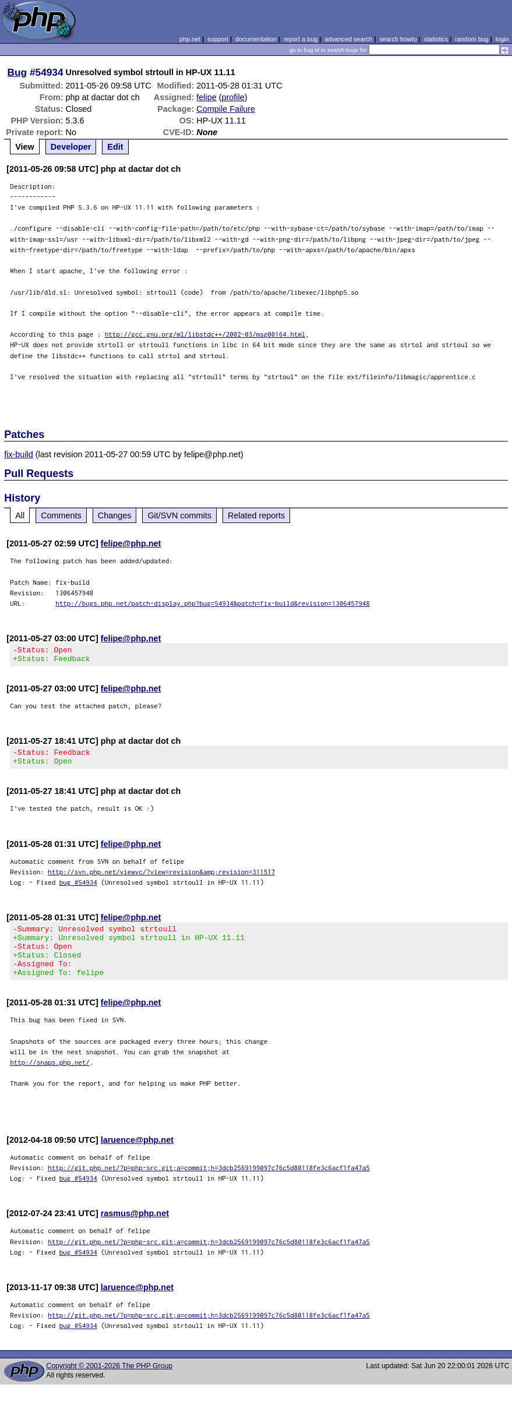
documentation (256, 39)
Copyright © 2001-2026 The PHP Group (109, 1383)
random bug (472, 39)
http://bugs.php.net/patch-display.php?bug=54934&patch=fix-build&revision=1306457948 (212, 603)
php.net (189, 39)
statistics (436, 39)
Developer (71, 146)
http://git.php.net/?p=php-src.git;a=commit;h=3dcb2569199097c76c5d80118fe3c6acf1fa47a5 (209, 1185)
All (19, 515)
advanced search (348, 39)
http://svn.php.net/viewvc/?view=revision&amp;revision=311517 (161, 878)
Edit (115, 146)
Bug (17, 72)
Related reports (256, 515)
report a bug (300, 39)
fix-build (18, 454)
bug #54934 (78, 889)
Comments (61, 515)
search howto (397, 39)
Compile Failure (225, 109)
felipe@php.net (131, 543)
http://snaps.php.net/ (50, 1079)
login (502, 39)
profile (233, 97)
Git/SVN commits (179, 515)
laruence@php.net (137, 1157)
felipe (206, 97)
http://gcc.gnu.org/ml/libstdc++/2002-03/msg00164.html (205, 334)
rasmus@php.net (135, 1230)
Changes (115, 515)
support (217, 39)
